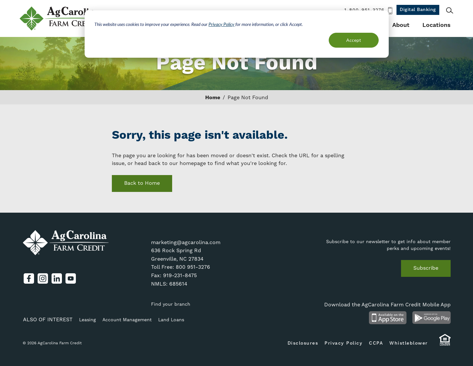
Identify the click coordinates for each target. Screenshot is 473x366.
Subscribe (425, 268)
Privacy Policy (221, 24)
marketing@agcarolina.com (185, 242)
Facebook (29, 278)
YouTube (70, 278)
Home (212, 97)
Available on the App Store (388, 317)
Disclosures (303, 343)
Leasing (87, 320)
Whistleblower (408, 343)
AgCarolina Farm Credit (60, 18)
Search (450, 10)
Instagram (43, 278)
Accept (353, 40)
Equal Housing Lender (445, 343)
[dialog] (237, 34)
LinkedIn (57, 278)
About (400, 25)
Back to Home (142, 183)
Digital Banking (418, 10)
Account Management (127, 320)
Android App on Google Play (431, 317)
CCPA (376, 343)
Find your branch (170, 304)
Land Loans (171, 320)
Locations (436, 25)
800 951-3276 (193, 267)
